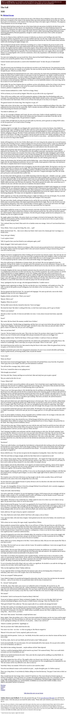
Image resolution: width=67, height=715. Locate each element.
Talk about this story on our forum (33, 693)
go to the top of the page (47, 698)
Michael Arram (8, 15)
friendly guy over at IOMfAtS (45, 3)
